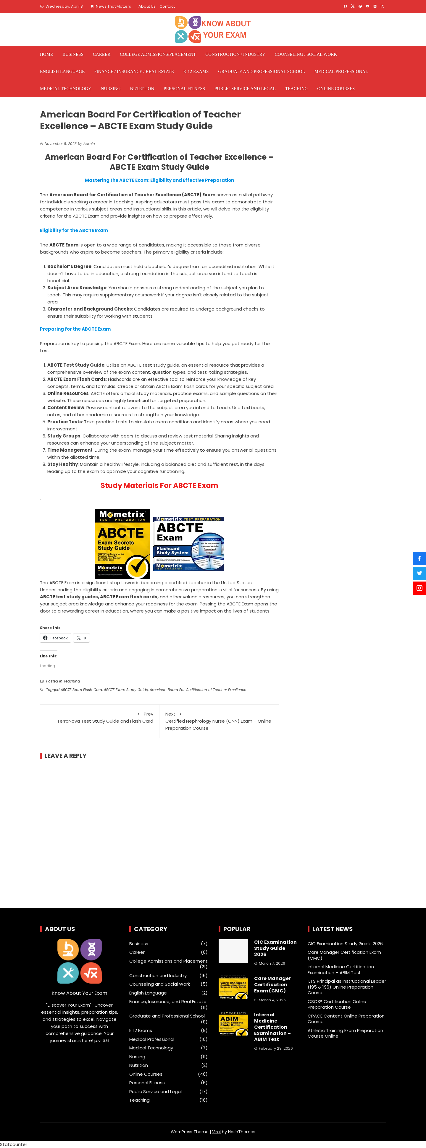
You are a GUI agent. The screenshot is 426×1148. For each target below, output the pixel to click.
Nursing (111, 88)
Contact (167, 6)
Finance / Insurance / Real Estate (134, 71)
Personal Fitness (184, 88)
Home (46, 54)
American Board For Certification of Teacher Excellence (198, 689)
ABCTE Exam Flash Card (81, 689)
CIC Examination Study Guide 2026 (275, 948)
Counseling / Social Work (306, 54)
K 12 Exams (196, 71)
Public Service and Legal (245, 88)
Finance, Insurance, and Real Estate (167, 1002)
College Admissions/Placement (158, 54)
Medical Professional (341, 71)
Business (72, 54)
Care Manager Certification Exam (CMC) (272, 984)
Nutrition (142, 88)
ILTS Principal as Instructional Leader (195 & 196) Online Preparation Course (347, 987)
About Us (147, 6)
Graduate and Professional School (261, 71)
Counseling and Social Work (159, 984)
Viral (216, 1132)
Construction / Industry (235, 54)
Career (101, 54)
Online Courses (336, 88)
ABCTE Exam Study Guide (126, 689)
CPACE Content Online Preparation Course (346, 1019)
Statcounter (13, 1144)
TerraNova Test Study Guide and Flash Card (99, 717)
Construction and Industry (158, 976)
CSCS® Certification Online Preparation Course (337, 1004)
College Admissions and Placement (168, 961)
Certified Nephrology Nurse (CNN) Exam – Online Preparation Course (219, 721)
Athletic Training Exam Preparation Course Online (345, 1033)
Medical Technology (65, 88)
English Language (62, 71)
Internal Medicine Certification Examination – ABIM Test (272, 1027)
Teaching (296, 88)
